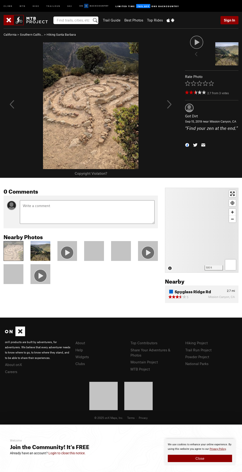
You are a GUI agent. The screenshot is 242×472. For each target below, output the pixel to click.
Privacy (143, 417)
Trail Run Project (198, 350)
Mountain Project (144, 362)
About (80, 343)
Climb (8, 5)
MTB (23, 5)
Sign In (229, 20)
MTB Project (140, 369)
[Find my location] (232, 203)
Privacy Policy (218, 449)
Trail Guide (112, 20)
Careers (11, 372)
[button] (187, 144)
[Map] (201, 230)
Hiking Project (196, 343)
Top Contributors (143, 343)
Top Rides (155, 20)
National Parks (196, 363)
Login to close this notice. (67, 453)
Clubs (80, 363)
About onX (13, 364)
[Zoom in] (232, 212)
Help (79, 350)
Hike (36, 5)
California (10, 34)
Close (199, 458)
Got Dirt (191, 116)
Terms (131, 417)
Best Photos (133, 20)
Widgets (82, 357)
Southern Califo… (31, 34)
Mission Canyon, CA (223, 121)
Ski (69, 5)
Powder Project (197, 357)
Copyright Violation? (91, 173)
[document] (200, 452)
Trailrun (53, 5)
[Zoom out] (232, 219)
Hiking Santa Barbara (61, 34)
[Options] (230, 264)
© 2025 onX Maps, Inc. (108, 417)
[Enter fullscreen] (232, 193)
